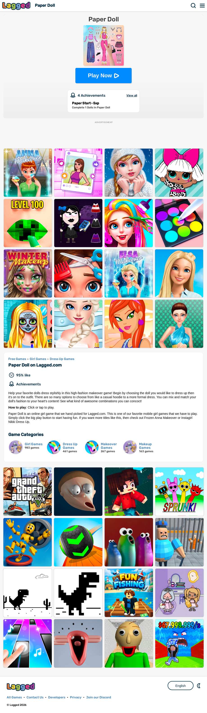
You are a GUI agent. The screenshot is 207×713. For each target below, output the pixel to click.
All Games (14, 697)
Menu (202, 5)
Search (193, 5)
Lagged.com (21, 687)
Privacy (75, 697)
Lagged (17, 5)
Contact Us (35, 697)
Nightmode (199, 685)
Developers (56, 697)
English (181, 686)
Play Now (100, 75)
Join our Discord (98, 697)
